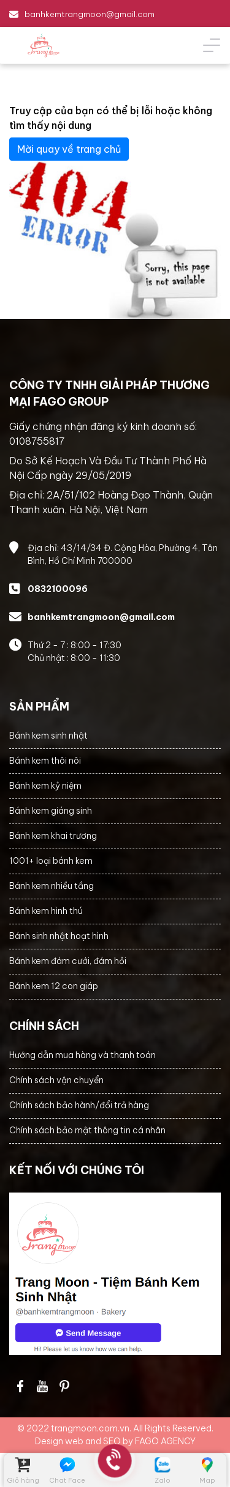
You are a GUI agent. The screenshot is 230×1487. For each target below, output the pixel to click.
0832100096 (58, 588)
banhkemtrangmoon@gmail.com (90, 14)
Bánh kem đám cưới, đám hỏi (67, 960)
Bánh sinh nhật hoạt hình (59, 935)
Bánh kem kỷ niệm (45, 785)
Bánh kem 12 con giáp (53, 986)
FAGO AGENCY (165, 1441)
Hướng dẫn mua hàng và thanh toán (82, 1055)
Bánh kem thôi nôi (45, 760)
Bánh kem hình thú (46, 910)
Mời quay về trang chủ (69, 149)
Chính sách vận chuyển (56, 1080)
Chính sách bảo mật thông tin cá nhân (87, 1130)
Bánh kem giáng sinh (50, 810)
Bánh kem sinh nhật (48, 735)
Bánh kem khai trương (53, 835)
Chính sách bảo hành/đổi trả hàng (79, 1105)
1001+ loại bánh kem (51, 860)
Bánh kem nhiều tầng (51, 885)
